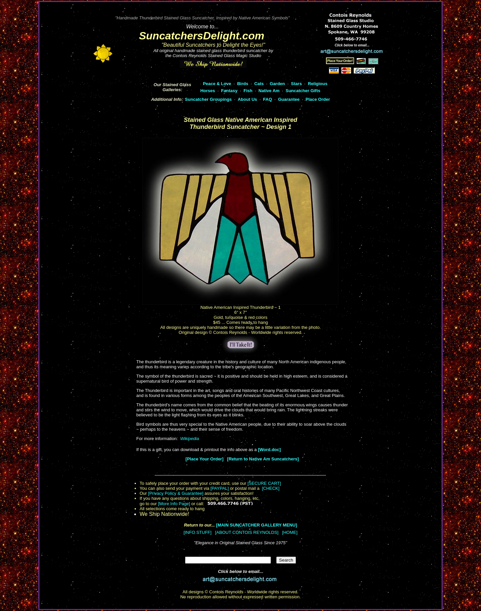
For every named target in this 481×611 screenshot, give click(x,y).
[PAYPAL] (219, 488)
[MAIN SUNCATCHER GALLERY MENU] (256, 525)
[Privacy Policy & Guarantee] (175, 493)
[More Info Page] (174, 503)
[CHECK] (271, 488)
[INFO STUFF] (197, 532)
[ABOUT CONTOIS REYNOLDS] (247, 532)
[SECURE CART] (264, 483)
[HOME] (289, 532)
